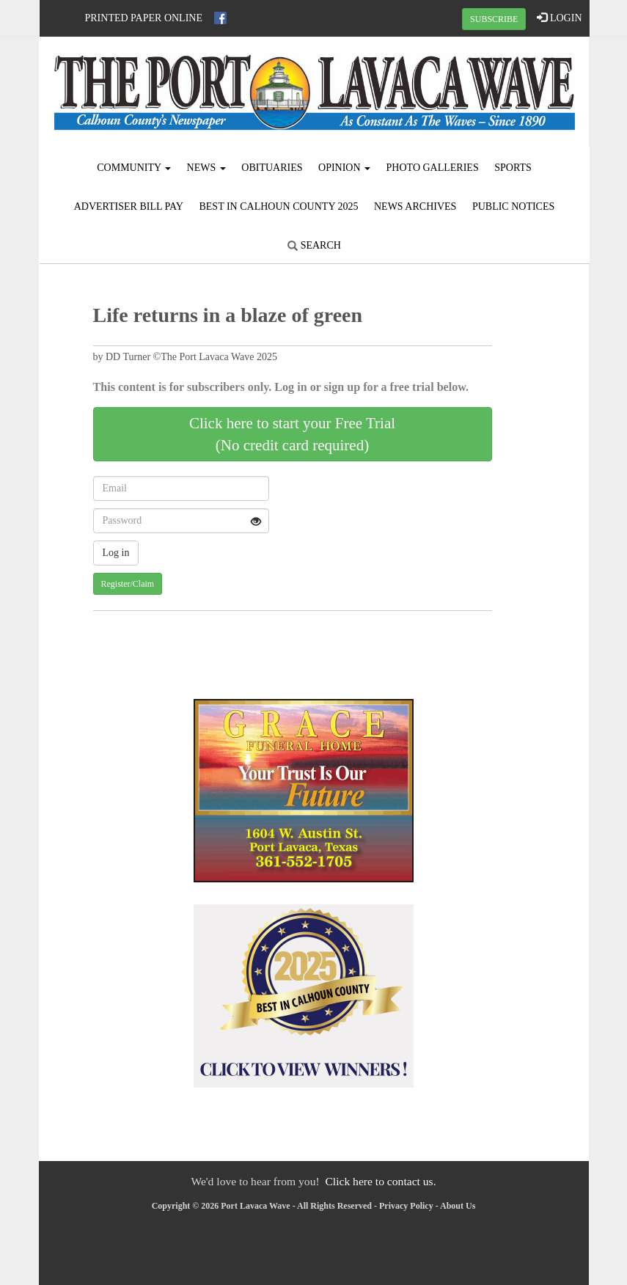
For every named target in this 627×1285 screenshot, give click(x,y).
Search (314, 245)
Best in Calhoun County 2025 (278, 206)
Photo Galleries (432, 167)
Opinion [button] (344, 167)
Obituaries (271, 167)
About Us (457, 1206)
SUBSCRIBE (494, 19)
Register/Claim (128, 584)
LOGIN (559, 17)
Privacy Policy (406, 1206)
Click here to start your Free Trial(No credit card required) (292, 434)
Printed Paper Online (144, 17)
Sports (513, 167)
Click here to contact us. (380, 1181)
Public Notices (513, 206)
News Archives (415, 206)
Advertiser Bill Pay (128, 206)
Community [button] (134, 167)
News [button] (206, 167)
